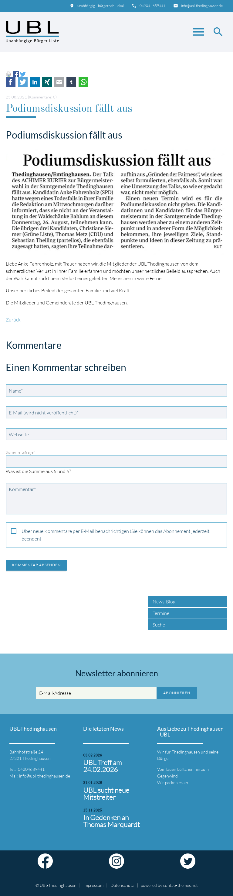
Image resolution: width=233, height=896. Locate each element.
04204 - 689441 (152, 5)
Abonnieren (176, 693)
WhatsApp (83, 82)
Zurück (13, 320)
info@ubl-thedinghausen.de (202, 5)
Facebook (10, 82)
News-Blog (164, 602)
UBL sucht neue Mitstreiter (106, 794)
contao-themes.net (180, 885)
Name (17, 390)
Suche (159, 625)
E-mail (59, 82)
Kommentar (22, 489)
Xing (47, 82)
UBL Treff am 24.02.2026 (102, 766)
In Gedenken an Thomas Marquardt (111, 821)
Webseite (19, 434)
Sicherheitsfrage (20, 452)
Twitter (23, 82)
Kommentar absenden (36, 565)
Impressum (93, 885)
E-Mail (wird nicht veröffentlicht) (43, 412)
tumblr (71, 82)
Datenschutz (122, 885)
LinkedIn (35, 82)
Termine (161, 613)
